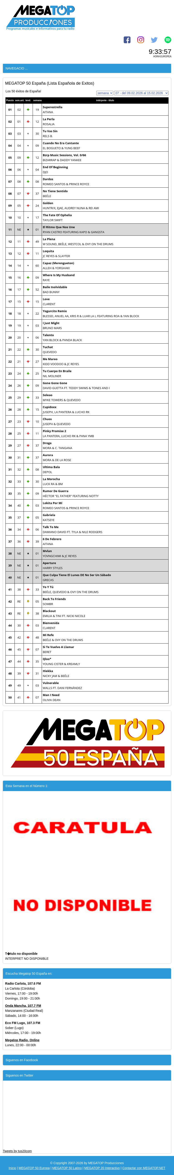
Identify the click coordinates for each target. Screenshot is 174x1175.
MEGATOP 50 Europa (34, 1168)
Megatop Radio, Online (22, 1040)
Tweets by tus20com (17, 1151)
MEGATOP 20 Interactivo (102, 1168)
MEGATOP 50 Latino (67, 1168)
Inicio (12, 1168)
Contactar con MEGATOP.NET (143, 1168)
